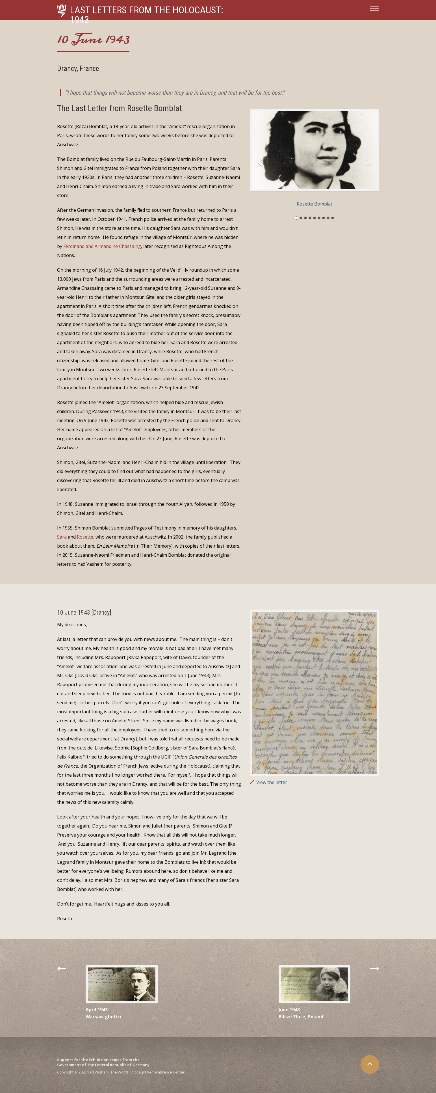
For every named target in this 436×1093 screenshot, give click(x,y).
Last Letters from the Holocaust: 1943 (146, 14)
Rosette (85, 537)
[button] (259, 164)
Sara (62, 537)
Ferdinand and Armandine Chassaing (102, 246)
